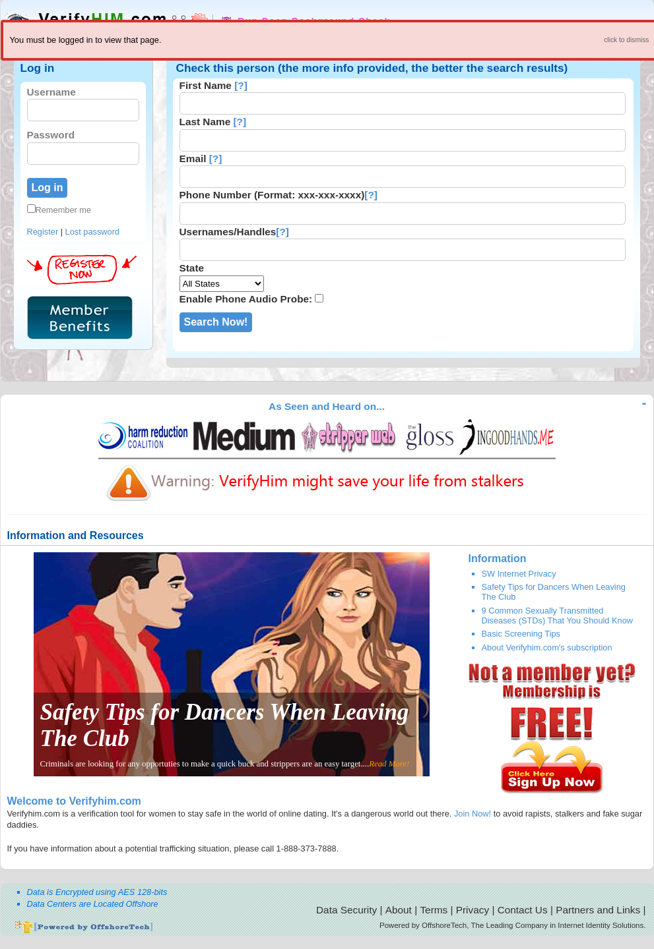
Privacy (472, 909)
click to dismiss (626, 39)
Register (43, 232)
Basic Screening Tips (521, 634)
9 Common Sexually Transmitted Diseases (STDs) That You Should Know (558, 615)
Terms (433, 909)
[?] (240, 85)
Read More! (389, 763)
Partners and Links (598, 909)
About (398, 909)
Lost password (92, 232)
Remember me (59, 210)
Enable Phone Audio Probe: (246, 298)
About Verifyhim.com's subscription (547, 647)
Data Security (346, 909)
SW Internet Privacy (519, 574)
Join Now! (472, 814)
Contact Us (523, 909)
